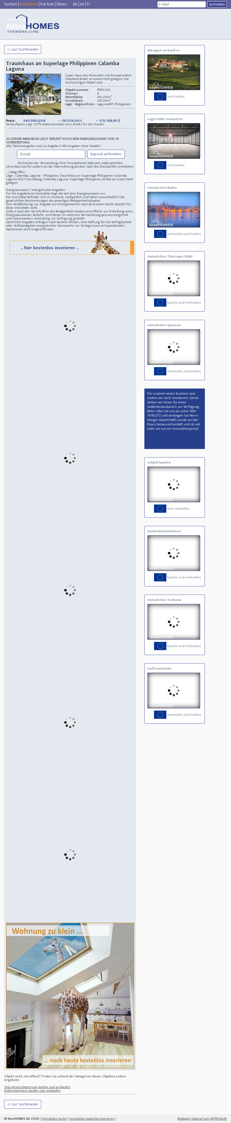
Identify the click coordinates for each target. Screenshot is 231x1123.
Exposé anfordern (106, 154)
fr (88, 4)
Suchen (10, 4)
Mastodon (184, 1118)
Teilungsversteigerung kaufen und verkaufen (37, 1087)
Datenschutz (200, 1118)
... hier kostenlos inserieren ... (71, 247)
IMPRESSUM (218, 1118)
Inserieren (29, 4)
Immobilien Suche (54, 1118)
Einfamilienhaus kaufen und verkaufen (32, 1091)
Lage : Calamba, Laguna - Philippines (32, 176)
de (75, 4)
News (62, 4)
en (82, 4)
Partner (47, 4)
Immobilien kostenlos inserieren (91, 1118)
